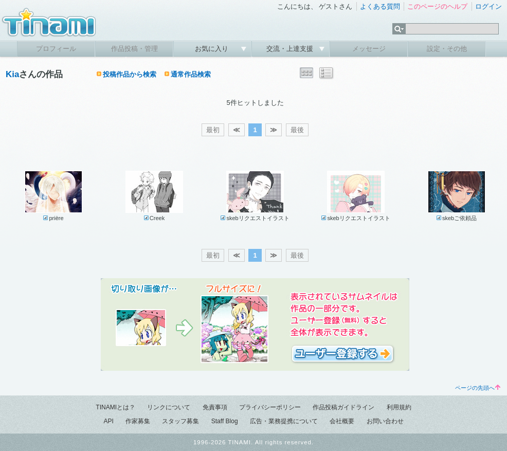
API (108, 421)
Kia (12, 74)
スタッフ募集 (180, 421)
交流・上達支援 (290, 48)
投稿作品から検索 (129, 74)
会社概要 (342, 421)
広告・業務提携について (284, 421)
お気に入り (212, 48)
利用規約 (399, 407)
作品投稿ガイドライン (343, 407)
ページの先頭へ (477, 388)
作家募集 (137, 421)
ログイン (488, 6)
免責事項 (215, 407)
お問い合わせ (385, 421)
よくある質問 (380, 6)
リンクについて (168, 407)
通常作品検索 (191, 74)
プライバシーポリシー (270, 407)
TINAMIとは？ (115, 407)
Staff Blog (224, 421)
